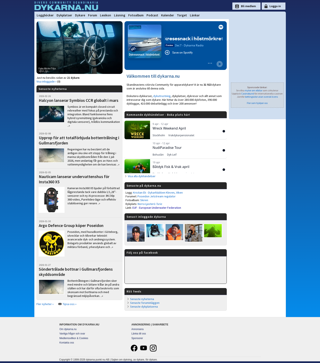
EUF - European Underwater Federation (156, 208)
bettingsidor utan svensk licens (261, 96)
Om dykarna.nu (68, 329)
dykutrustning (162, 96)
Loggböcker (45, 15)
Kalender (167, 15)
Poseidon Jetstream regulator (156, 196)
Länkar (195, 15)
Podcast (152, 15)
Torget (182, 15)
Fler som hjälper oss (257, 103)
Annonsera (137, 329)
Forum (92, 15)
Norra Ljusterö (150, 204)
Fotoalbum (136, 15)
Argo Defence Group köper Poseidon (71, 225)
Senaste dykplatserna (144, 306)
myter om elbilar (253, 90)
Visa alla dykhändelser (141, 176)
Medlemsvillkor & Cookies (74, 338)
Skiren (144, 200)
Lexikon (105, 15)
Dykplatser (64, 15)
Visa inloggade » (46, 81)
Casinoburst (247, 93)
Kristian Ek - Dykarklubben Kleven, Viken (158, 192)
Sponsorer (137, 338)
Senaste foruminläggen (144, 303)
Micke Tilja (50, 68)
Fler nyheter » (45, 304)
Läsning (119, 15)
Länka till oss (138, 333)
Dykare (80, 15)
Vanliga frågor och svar (72, 333)
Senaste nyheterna (142, 299)
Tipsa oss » (69, 304)
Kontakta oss (67, 342)
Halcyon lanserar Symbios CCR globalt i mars (78, 100)
